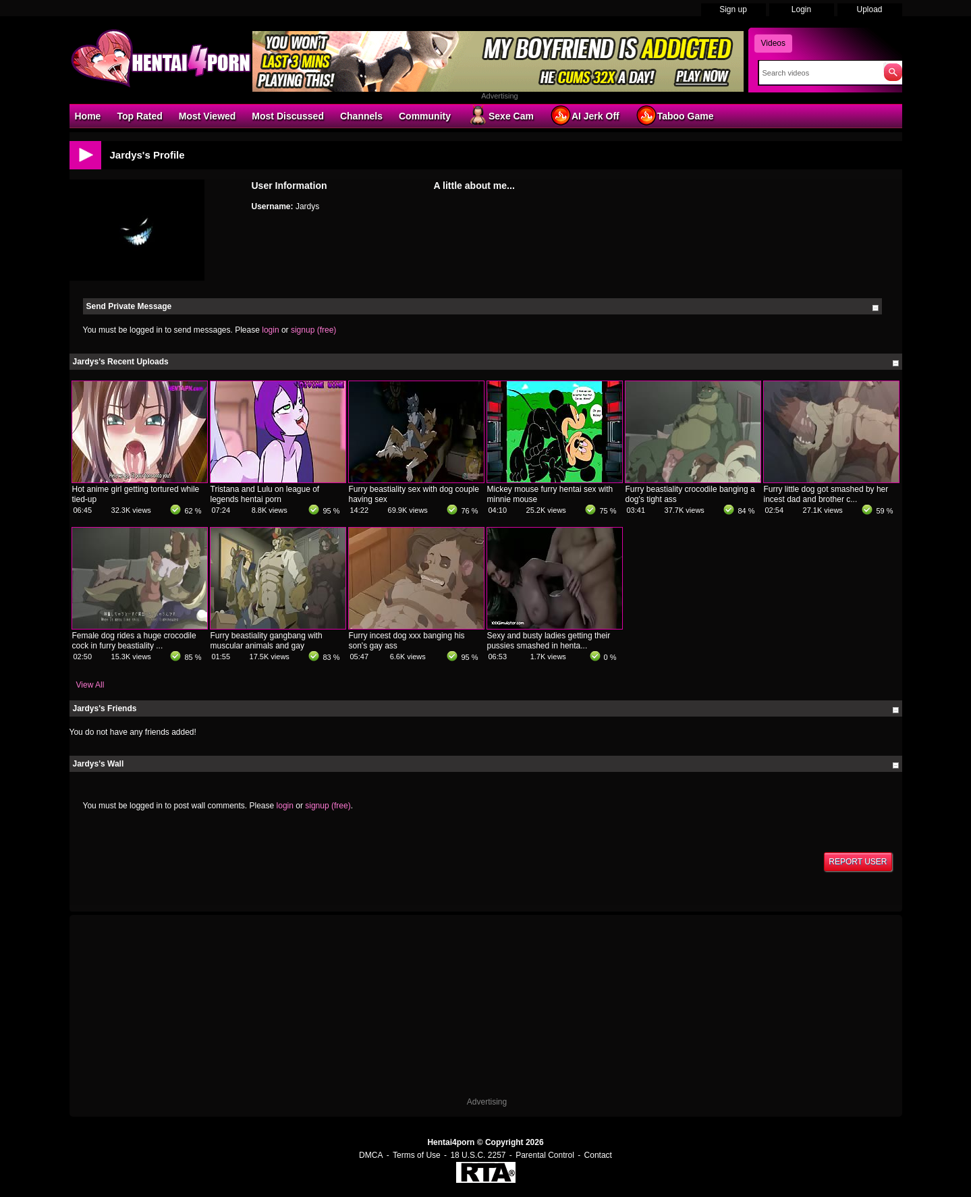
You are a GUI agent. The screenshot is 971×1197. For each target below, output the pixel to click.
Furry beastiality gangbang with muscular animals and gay (267, 640)
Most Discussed (288, 116)
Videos (773, 43)
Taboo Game (675, 115)
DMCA (371, 1155)
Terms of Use (417, 1155)
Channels (361, 116)
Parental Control (545, 1155)
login (270, 330)
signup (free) (313, 330)
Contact (598, 1155)
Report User (858, 861)
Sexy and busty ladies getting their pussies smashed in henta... (549, 640)
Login (801, 9)
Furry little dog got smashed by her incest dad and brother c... (826, 494)
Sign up (733, 9)
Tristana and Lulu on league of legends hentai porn (265, 494)
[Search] (818, 73)
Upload (869, 9)
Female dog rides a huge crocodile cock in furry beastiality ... (134, 640)
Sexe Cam (500, 115)
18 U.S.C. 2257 (477, 1155)
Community (425, 116)
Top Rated (139, 116)
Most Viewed (207, 116)
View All (90, 685)
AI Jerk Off (584, 115)
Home (88, 116)
